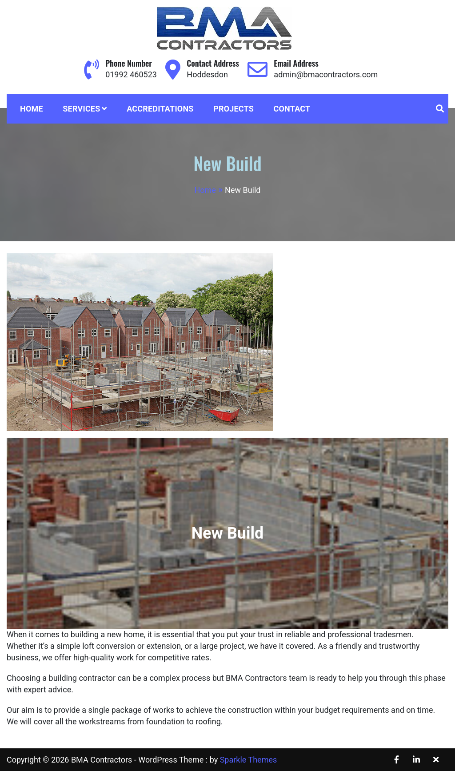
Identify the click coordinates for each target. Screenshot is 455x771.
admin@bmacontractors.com (326, 74)
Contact (292, 108)
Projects (233, 108)
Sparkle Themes (248, 759)
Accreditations (160, 108)
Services (81, 108)
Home (31, 108)
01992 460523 (131, 74)
